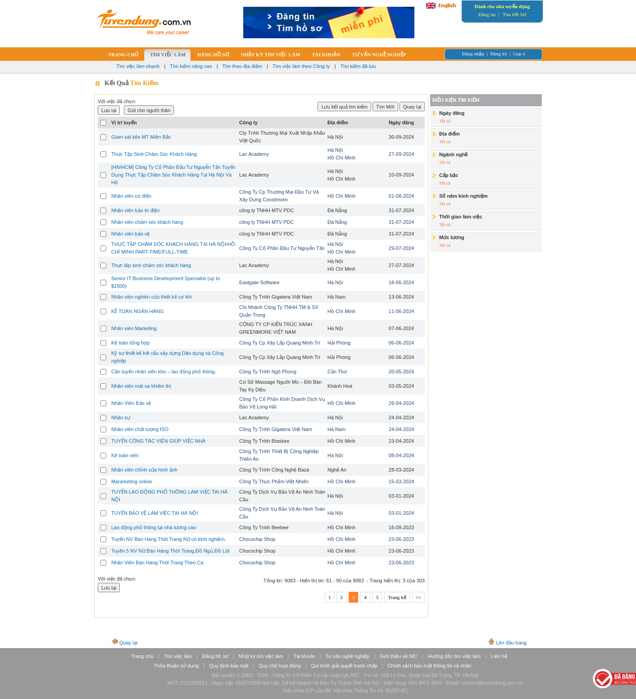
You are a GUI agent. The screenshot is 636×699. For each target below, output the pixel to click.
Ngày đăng (451, 113)
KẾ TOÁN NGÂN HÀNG (137, 311)
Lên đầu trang (511, 642)
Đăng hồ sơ (215, 656)
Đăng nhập (473, 53)
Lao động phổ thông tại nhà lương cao (153, 527)
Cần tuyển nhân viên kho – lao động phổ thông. (163, 371)
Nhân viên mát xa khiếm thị (141, 386)
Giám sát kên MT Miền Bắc (141, 137)
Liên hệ (499, 656)
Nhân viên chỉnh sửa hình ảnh (144, 469)
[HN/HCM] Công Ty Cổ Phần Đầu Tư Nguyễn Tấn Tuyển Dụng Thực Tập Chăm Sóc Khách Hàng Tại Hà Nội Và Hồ (173, 174)
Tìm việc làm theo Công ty (301, 66)
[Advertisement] (486, 320)
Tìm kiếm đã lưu (358, 66)
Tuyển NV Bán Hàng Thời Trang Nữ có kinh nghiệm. (168, 539)
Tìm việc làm (178, 656)
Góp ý (519, 53)
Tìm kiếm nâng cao (191, 66)
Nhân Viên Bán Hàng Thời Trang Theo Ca (157, 562)
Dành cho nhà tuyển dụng (502, 6)
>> (418, 597)
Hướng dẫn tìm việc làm (454, 656)
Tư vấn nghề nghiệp (348, 656)
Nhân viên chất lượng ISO (139, 429)
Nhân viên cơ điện (131, 196)
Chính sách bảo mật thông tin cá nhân (430, 665)
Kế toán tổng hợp (130, 342)
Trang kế (397, 597)
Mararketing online (131, 481)
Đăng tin (486, 14)
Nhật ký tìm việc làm (261, 656)
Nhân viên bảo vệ (130, 233)
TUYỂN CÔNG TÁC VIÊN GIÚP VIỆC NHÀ (158, 441)
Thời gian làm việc (460, 216)
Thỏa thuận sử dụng (176, 665)
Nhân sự (120, 417)
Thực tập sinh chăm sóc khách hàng (151, 265)
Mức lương (451, 237)
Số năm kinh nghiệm (463, 196)
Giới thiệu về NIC (399, 656)
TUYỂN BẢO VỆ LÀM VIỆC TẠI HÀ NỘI (154, 513)
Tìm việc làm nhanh (138, 66)
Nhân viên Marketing (134, 328)
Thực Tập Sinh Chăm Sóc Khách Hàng (154, 154)
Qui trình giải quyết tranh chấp (344, 665)
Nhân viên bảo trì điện (135, 210)
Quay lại (128, 642)
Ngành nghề (453, 154)
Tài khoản (304, 656)
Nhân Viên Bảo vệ (131, 403)
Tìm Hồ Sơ (514, 14)
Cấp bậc (449, 175)
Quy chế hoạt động (280, 665)
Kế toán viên (125, 455)
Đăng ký (498, 53)
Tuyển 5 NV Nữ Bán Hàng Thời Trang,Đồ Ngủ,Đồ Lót (170, 551)
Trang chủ (142, 656)
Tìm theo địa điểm (242, 66)
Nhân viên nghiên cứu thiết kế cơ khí (151, 297)
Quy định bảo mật (228, 665)
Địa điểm (449, 133)
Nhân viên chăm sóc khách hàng (147, 222)
